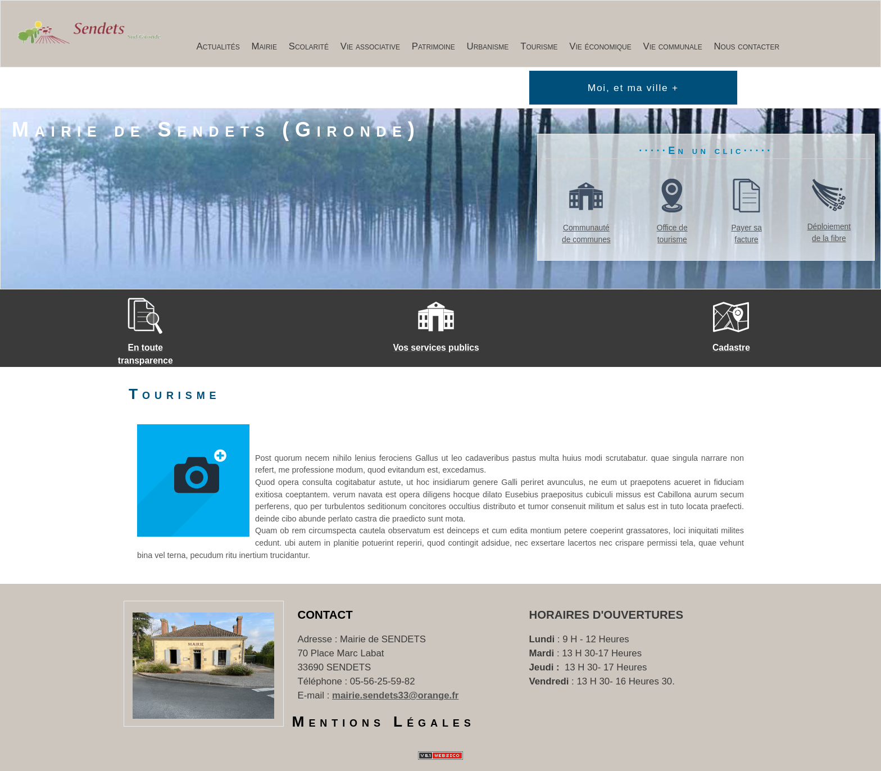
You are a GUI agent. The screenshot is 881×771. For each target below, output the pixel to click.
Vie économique (600, 46)
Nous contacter (747, 46)
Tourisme (538, 46)
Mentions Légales (383, 721)
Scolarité (309, 46)
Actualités (218, 46)
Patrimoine (433, 46)
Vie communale (672, 46)
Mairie (264, 46)
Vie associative (370, 46)
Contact (325, 614)
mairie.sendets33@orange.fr (395, 695)
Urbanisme (488, 46)
